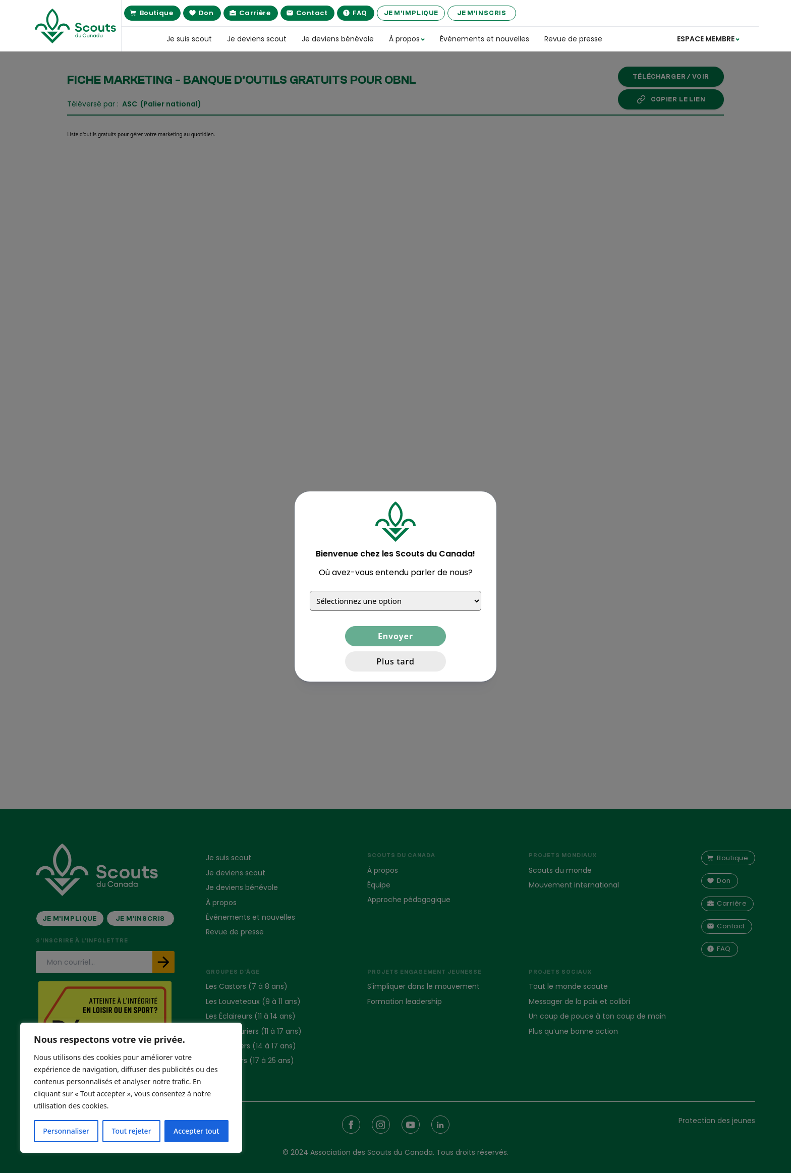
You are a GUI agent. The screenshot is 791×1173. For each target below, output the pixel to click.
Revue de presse (573, 39)
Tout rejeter (131, 1131)
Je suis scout (189, 39)
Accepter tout (196, 1131)
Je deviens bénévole (338, 39)
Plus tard (395, 661)
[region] (131, 1088)
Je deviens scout (257, 39)
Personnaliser (66, 1131)
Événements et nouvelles (484, 39)
